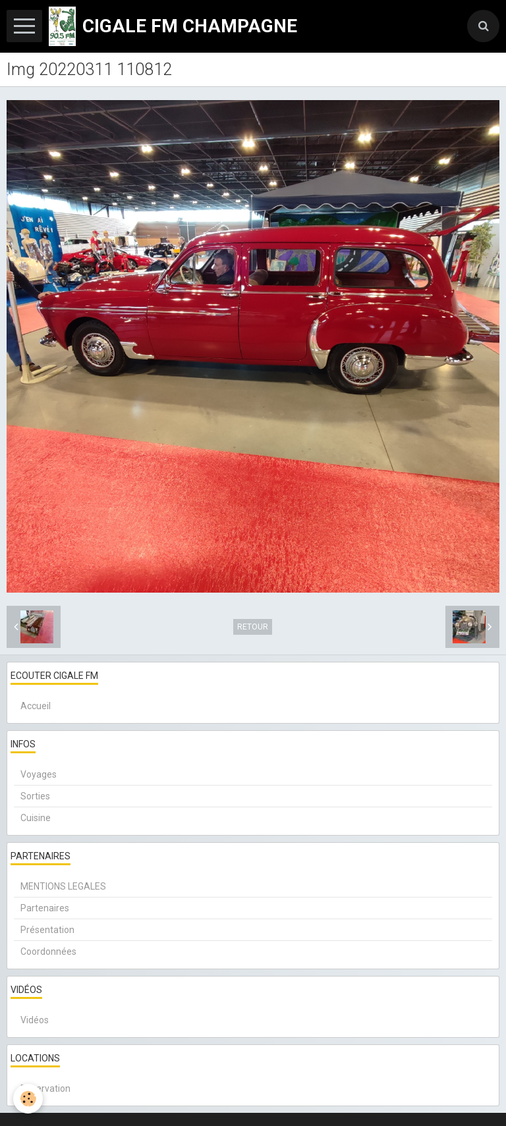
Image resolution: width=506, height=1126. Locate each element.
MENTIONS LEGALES (63, 886)
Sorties (35, 796)
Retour (252, 626)
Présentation (47, 930)
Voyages (38, 774)
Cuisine (35, 818)
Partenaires (44, 908)
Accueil (35, 706)
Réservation (45, 1088)
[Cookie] (28, 1098)
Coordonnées (48, 951)
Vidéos (34, 1020)
